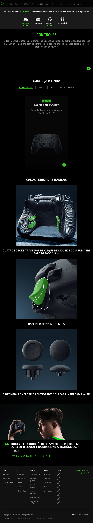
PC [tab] (52, 88)
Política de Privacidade (24, 519)
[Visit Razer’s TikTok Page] (58, 494)
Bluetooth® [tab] (67, 88)
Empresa (46, 470)
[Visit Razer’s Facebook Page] (58, 474)
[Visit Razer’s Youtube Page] (58, 490)
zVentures (46, 487)
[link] (2, 4)
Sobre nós (46, 474)
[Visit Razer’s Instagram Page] (58, 478)
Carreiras (46, 478)
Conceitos (19, 483)
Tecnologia (20, 474)
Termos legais (7, 519)
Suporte (32, 470)
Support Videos (35, 497)
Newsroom (47, 483)
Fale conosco (48, 491)
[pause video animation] (90, 68)
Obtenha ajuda (35, 474)
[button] (90, 4)
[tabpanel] (46, 136)
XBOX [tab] (42, 88)
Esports (19, 487)
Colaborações (21, 491)
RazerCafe (6, 478)
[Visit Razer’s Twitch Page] (58, 498)
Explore (18, 470)
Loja (4, 470)
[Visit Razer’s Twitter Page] (58, 486)
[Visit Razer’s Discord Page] (58, 502)
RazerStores (7, 474)
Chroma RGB (20, 478)
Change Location (84, 515)
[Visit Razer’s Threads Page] (58, 482)
